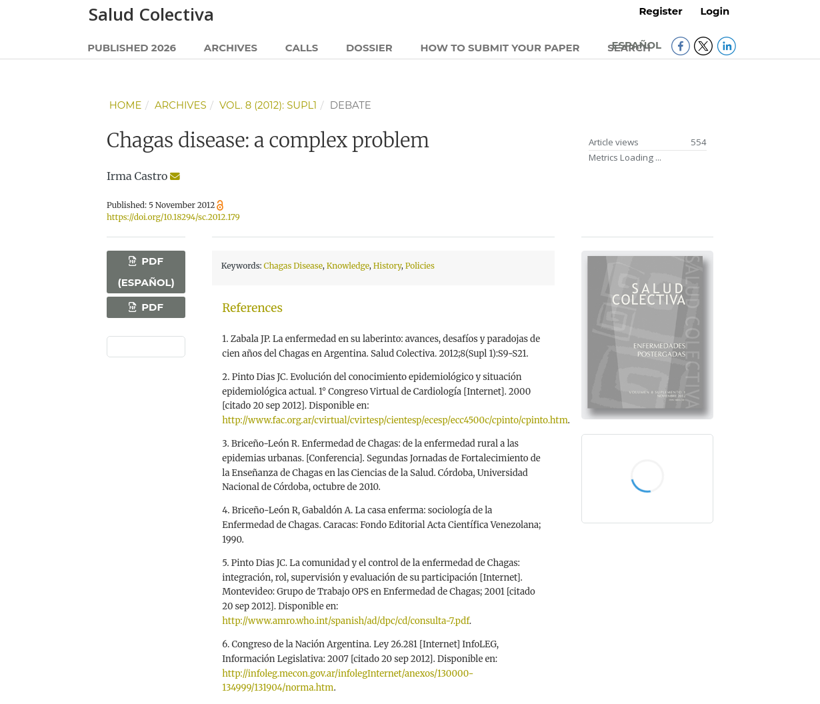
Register (660, 11)
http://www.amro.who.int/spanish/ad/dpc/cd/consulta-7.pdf (345, 621)
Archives (230, 48)
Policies (420, 266)
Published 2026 (131, 48)
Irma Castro (137, 176)
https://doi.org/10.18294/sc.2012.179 (173, 217)
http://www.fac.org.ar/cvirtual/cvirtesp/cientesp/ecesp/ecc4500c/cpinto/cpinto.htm (394, 420)
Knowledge (348, 266)
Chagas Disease (293, 266)
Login (714, 11)
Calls (301, 48)
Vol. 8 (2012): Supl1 (268, 105)
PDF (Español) (146, 272)
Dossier (369, 48)
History (387, 266)
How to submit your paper (500, 48)
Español (637, 45)
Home (125, 105)
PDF (151, 307)
